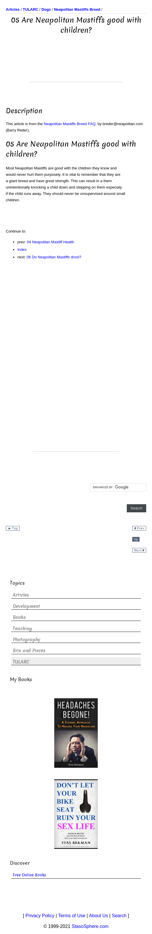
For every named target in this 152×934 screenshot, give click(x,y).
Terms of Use (71, 915)
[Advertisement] (76, 67)
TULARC (21, 662)
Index (22, 249)
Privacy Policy (40, 915)
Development (26, 606)
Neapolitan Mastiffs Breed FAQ (69, 124)
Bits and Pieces (29, 651)
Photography (26, 640)
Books (19, 617)
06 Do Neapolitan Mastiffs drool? (54, 257)
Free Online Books (29, 875)
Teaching (22, 629)
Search (119, 915)
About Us (98, 915)
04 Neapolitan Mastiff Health (50, 242)
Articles (21, 595)
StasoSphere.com (90, 926)
